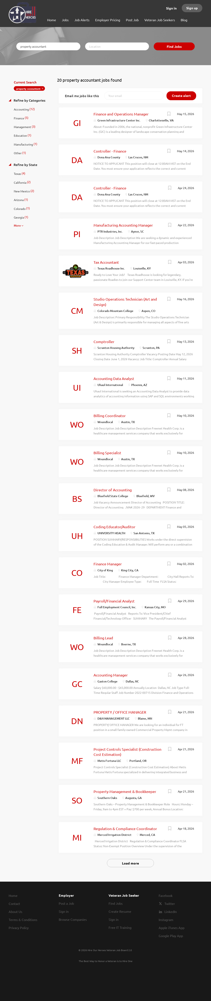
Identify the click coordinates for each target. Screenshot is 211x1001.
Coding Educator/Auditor (114, 527)
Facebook (165, 895)
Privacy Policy (19, 928)
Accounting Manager (111, 675)
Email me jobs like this (82, 95)
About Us (15, 911)
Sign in (171, 8)
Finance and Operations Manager (121, 114)
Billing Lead (103, 638)
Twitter (169, 903)
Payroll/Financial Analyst (114, 601)
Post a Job (66, 903)
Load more (130, 863)
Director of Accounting (113, 490)
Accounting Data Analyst (114, 378)
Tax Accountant (106, 262)
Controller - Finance (110, 151)
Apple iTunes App (171, 928)
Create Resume (120, 911)
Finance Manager (108, 564)
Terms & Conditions (23, 919)
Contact (14, 903)
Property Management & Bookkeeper (125, 791)
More (17, 225)
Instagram (166, 919)
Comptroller (104, 341)
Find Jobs (174, 46)
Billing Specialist (107, 453)
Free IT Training (120, 927)
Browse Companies (73, 919)
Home (13, 895)
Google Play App (171, 936)
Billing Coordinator (110, 415)
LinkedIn (170, 911)
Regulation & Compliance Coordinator (125, 828)
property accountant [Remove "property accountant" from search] (28, 88)
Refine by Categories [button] (29, 100)
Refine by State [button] (25, 164)
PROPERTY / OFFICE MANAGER (120, 712)
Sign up (192, 8)
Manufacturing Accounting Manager (123, 225)
